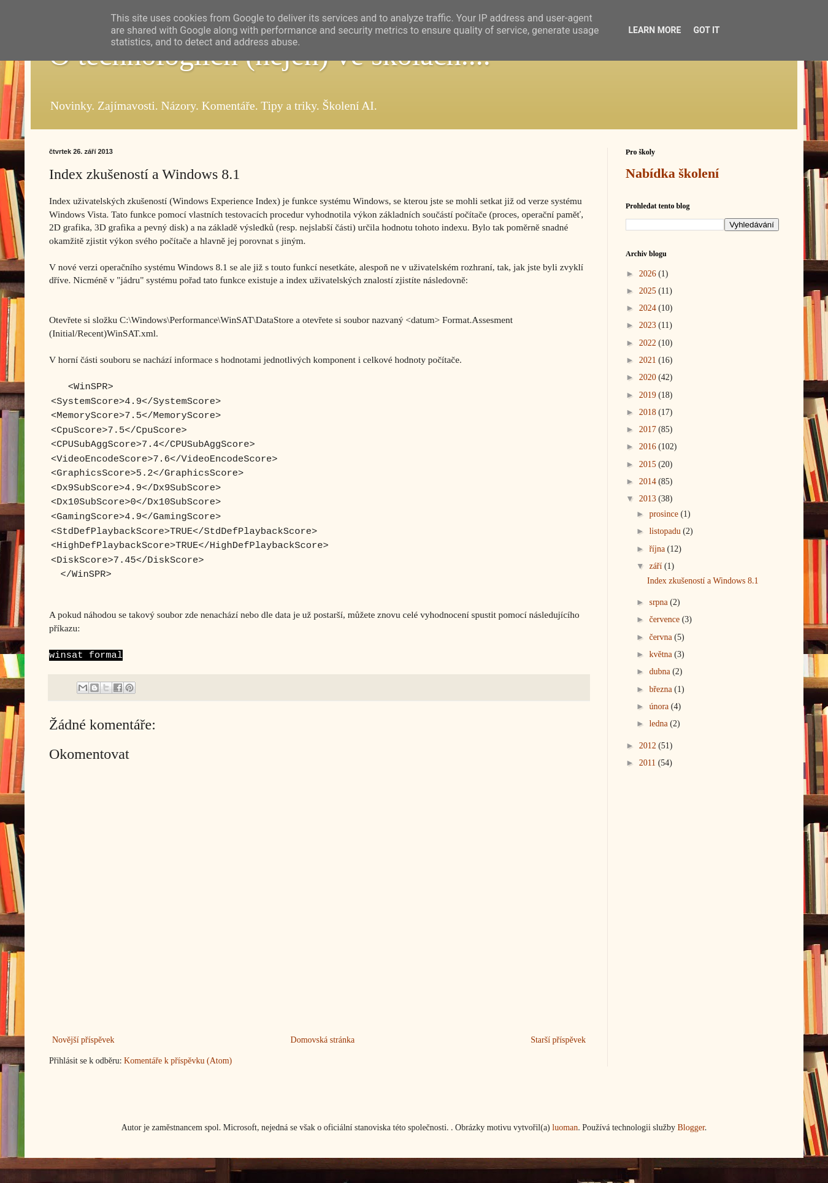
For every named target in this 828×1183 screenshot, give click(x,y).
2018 (649, 412)
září (656, 566)
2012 (649, 745)
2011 (648, 762)
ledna (659, 723)
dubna (660, 671)
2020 (649, 377)
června (661, 637)
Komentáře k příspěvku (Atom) (178, 1060)
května (661, 654)
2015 (649, 464)
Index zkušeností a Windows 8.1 (703, 580)
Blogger (690, 1127)
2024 (649, 308)
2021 (649, 360)
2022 (649, 343)
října (658, 548)
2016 (649, 446)
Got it (706, 30)
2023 (649, 325)
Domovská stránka (323, 1039)
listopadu (666, 531)
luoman (565, 1127)
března (661, 689)
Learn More (654, 30)
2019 (649, 395)
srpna (659, 602)
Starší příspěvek (558, 1039)
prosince (664, 514)
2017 (649, 429)
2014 (649, 481)
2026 (649, 273)
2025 (649, 290)
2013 (649, 498)
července (665, 619)
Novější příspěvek (83, 1039)
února (659, 706)
